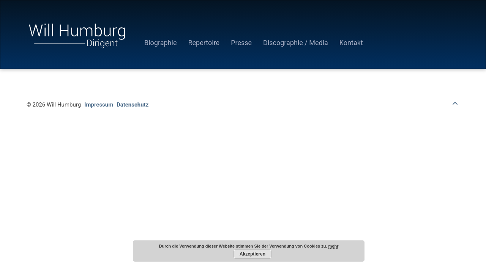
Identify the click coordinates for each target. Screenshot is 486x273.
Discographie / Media (295, 43)
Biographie (160, 43)
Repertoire (203, 43)
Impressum (98, 104)
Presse (241, 43)
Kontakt (351, 43)
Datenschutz (132, 104)
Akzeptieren (252, 254)
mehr (333, 246)
